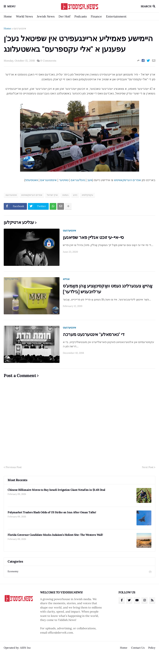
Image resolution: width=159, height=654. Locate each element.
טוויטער (63, 180)
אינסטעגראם (48, 180)
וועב (89, 180)
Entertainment (116, 16)
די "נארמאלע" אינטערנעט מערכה (93, 334)
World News (24, 16)
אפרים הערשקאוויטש (127, 180)
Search (146, 6)
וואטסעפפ (31, 180)
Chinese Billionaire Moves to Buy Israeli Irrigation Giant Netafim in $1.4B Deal (56, 490)
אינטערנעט (19, 28)
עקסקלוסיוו (87, 195)
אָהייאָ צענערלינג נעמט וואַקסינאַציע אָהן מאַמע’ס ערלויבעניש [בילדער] (107, 288)
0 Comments (48, 60)
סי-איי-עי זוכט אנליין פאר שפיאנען (93, 237)
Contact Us (137, 647)
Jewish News (45, 16)
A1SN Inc (25, 647)
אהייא (66, 279)
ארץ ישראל (52, 195)
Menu (11, 6)
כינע (75, 195)
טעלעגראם (78, 180)
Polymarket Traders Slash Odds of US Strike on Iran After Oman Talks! (52, 512)
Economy (79, 571)
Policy (151, 647)
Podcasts (80, 16)
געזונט (65, 195)
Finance (96, 16)
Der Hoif (64, 16)
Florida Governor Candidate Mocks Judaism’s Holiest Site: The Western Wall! (55, 535)
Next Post (147, 467)
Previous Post (14, 467)
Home (8, 16)
